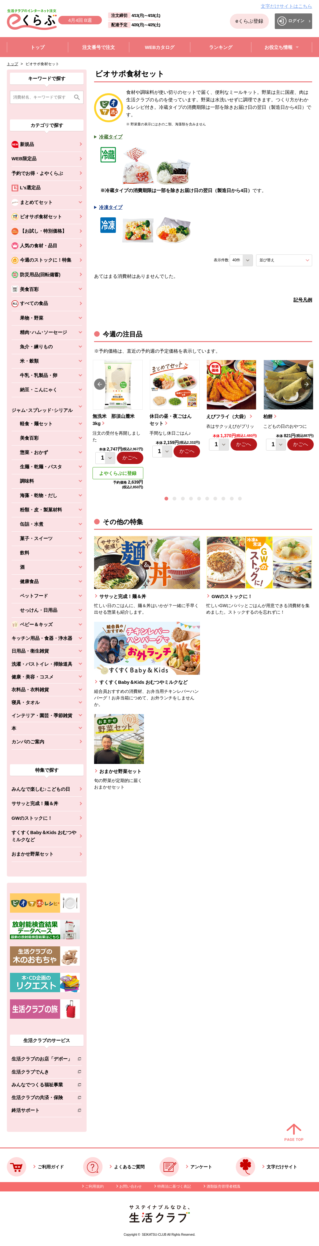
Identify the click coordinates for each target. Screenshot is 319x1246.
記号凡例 (302, 299)
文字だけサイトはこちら (286, 6)
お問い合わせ (130, 1186)
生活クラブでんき (42, 1073)
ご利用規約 (94, 1186)
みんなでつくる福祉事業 (42, 1086)
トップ (12, 64)
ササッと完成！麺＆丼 (35, 803)
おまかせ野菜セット (33, 854)
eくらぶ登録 (249, 21)
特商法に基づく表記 (174, 1186)
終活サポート (42, 1111)
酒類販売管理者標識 (223, 1186)
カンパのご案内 (28, 741)
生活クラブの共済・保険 (42, 1099)
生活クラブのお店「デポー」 (42, 1060)
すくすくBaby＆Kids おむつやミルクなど (44, 836)
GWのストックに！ (32, 818)
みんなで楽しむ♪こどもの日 (41, 789)
